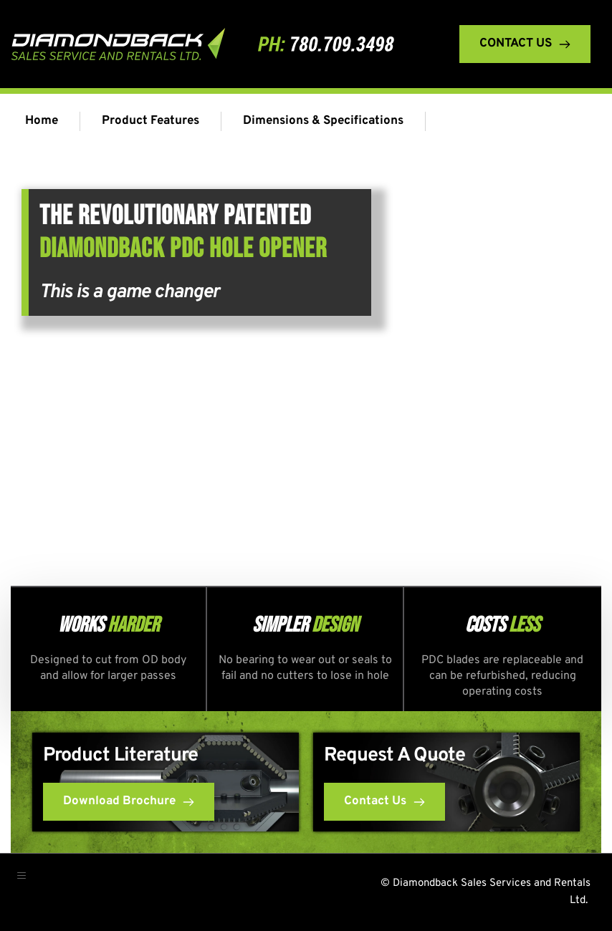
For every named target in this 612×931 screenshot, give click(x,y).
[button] (27, 881)
